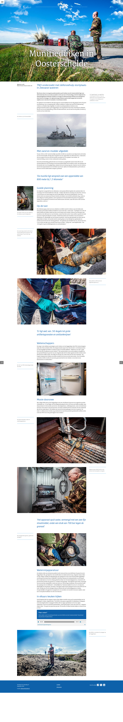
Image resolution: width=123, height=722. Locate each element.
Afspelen (38, 672)
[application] (61, 671)
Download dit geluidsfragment (45, 674)
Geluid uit (80, 672)
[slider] (84, 671)
